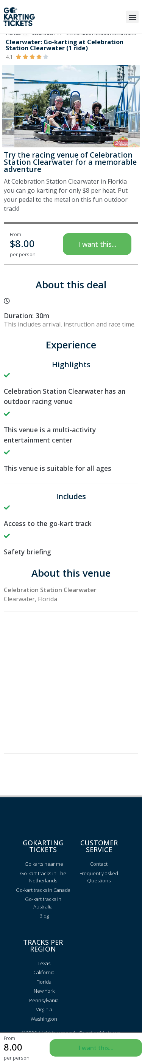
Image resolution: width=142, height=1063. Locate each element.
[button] (132, 17)
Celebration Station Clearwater (101, 43)
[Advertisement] (71, 692)
